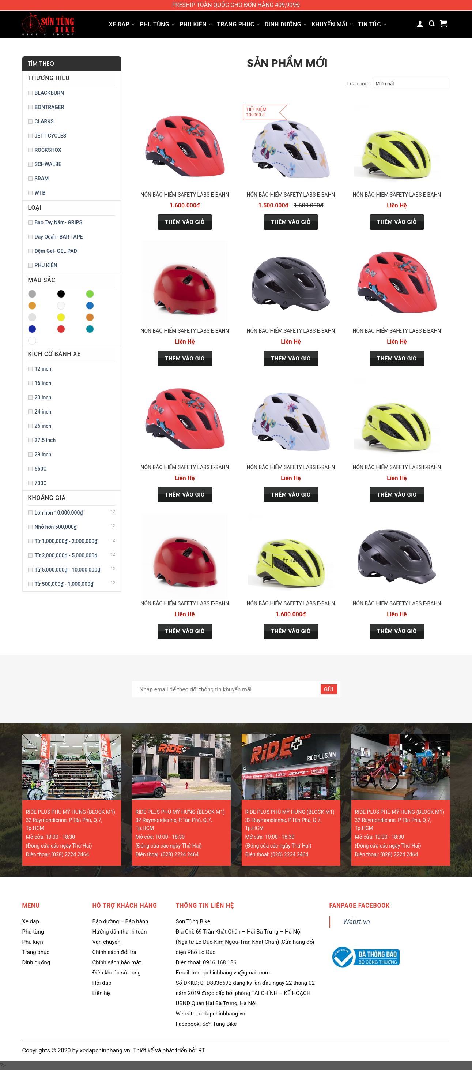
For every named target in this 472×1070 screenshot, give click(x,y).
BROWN (32, 306)
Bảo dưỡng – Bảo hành (120, 921)
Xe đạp (122, 24)
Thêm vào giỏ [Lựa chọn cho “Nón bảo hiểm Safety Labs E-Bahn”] (397, 222)
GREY (32, 317)
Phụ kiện (196, 24)
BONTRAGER (49, 107)
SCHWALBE (48, 164)
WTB (40, 193)
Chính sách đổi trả (114, 952)
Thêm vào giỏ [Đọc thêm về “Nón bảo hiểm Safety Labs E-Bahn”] (291, 631)
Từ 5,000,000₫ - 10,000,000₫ (68, 570)
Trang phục (238, 24)
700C (41, 483)
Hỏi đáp (102, 983)
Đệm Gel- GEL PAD (56, 251)
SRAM (42, 179)
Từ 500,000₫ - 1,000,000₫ (64, 584)
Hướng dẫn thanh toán (119, 931)
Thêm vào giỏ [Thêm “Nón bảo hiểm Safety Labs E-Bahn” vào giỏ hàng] (185, 222)
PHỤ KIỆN (46, 265)
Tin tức (372, 24)
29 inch (43, 454)
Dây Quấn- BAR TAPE (59, 237)
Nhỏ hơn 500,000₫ (56, 527)
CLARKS (44, 121)
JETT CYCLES (51, 136)
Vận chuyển (106, 942)
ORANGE (61, 317)
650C (41, 469)
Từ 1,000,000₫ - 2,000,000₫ (66, 541)
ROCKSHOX (48, 150)
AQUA (32, 294)
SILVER (90, 329)
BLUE (90, 294)
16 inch (43, 383)
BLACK (61, 294)
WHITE (32, 341)
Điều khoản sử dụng (116, 972)
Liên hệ (101, 993)
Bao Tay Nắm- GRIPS (59, 222)
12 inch (43, 369)
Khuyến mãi (332, 24)
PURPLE (32, 329)
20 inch (43, 397)
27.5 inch (45, 440)
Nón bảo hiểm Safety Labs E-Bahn (184, 195)
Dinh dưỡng (285, 24)
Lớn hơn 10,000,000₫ (59, 513)
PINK (90, 317)
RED (61, 329)
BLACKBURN (49, 93)
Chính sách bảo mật (116, 962)
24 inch (43, 412)
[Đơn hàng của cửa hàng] (410, 84)
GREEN (90, 306)
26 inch (43, 426)
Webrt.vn (356, 921)
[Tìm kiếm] (431, 23)
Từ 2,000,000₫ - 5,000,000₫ (66, 555)
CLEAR (61, 306)
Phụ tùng (157, 24)
